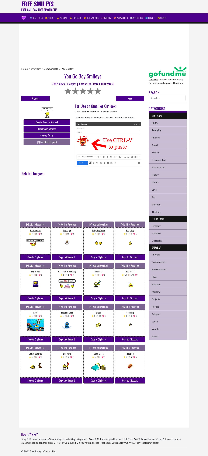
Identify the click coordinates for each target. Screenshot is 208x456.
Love (154, 189)
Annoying (156, 130)
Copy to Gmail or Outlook (46, 122)
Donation (153, 79)
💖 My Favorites (121, 17)
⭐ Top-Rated (76, 17)
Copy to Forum (46, 135)
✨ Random (106, 17)
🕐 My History (136, 17)
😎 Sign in (161, 17)
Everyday (36, 68)
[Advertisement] (132, 6)
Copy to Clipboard (35, 257)
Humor (155, 182)
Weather (156, 329)
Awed (155, 145)
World (155, 336)
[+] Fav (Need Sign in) (47, 142)
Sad (153, 197)
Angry (155, 122)
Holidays (156, 233)
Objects (156, 299)
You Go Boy (67, 68)
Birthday (156, 225)
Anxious (156, 137)
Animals (156, 254)
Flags (154, 276)
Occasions (157, 240)
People (155, 306)
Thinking (156, 212)
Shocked (156, 204)
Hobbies (156, 284)
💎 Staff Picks (36, 17)
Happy (155, 174)
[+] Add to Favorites (35, 224)
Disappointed (159, 159)
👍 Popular (62, 17)
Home (24, 68)
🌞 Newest (49, 17)
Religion (156, 314)
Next (130, 98)
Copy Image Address (47, 129)
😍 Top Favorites (91, 17)
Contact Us (49, 451)
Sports (155, 321)
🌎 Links (149, 17)
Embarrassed (158, 167)
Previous (35, 98)
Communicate (51, 68)
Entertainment (159, 269)
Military (156, 291)
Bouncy (155, 152)
